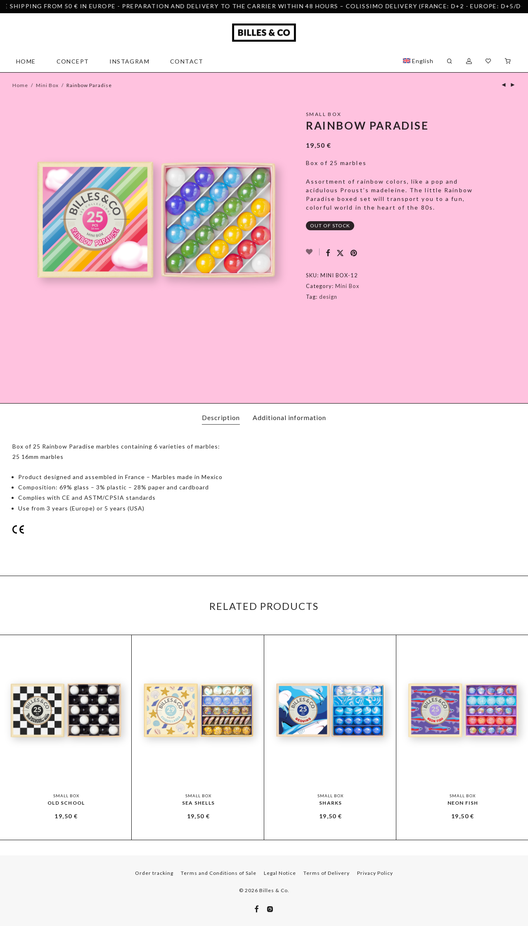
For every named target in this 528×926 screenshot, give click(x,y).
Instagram (129, 61)
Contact (187, 61)
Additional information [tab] (289, 417)
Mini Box (47, 85)
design (328, 296)
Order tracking (154, 873)
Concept (73, 61)
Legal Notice (280, 873)
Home (26, 61)
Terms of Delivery (326, 873)
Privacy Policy (375, 873)
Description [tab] (221, 417)
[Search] (449, 61)
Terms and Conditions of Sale (218, 873)
